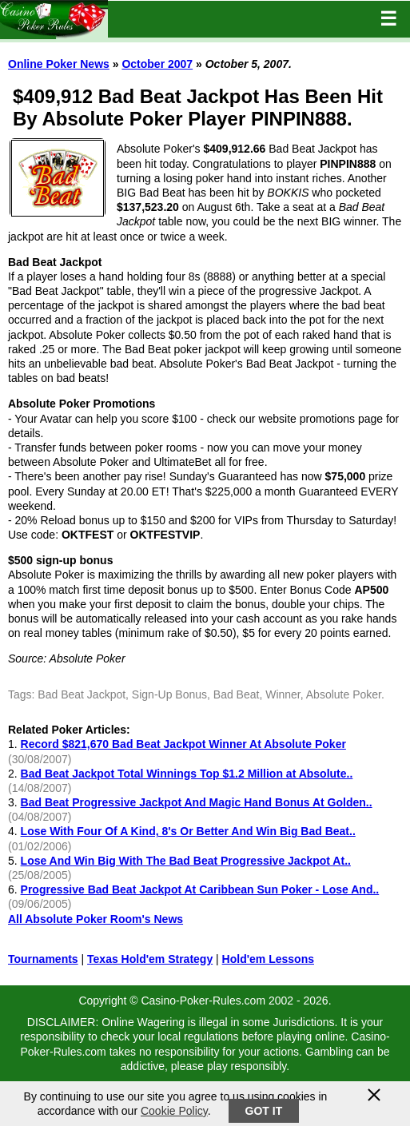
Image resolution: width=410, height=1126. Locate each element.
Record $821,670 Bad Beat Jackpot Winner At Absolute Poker (183, 744)
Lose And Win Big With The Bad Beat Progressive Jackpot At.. (186, 860)
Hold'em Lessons (268, 959)
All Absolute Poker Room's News (95, 919)
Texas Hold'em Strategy (150, 959)
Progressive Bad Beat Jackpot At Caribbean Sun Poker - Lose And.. (200, 889)
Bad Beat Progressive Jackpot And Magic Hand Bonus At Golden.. (196, 802)
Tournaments (43, 959)
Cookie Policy (174, 1110)
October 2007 (157, 64)
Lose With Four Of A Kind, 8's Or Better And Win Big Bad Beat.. (188, 831)
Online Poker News (58, 64)
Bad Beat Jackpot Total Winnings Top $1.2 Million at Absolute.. (187, 773)
